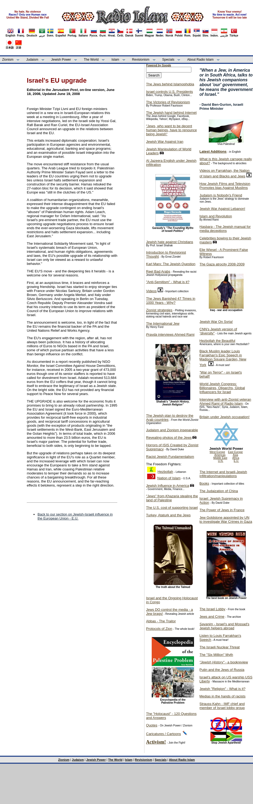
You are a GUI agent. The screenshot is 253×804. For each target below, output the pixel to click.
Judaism (32, 59)
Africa (235, 457)
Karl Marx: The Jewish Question (170, 264)
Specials (168, 59)
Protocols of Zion (159, 629)
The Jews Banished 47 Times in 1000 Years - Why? (170, 301)
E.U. (236, 460)
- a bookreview (223, 662)
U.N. (220, 460)
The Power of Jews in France (221, 510)
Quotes (151, 725)
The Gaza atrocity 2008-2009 (221, 264)
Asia (235, 455)
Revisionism (141, 59)
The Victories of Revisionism (168, 102)
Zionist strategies (159, 310)
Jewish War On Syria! (216, 322)
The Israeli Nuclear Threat (219, 647)
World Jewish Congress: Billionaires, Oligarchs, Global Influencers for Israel (222, 388)
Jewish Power (61, 59)
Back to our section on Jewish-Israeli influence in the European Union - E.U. (75, 516)
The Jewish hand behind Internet (171, 113)
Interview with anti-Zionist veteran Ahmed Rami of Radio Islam (225, 401)
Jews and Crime (211, 617)
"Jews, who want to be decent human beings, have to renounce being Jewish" (171, 130)
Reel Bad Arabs (158, 271)
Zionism (7, 59)
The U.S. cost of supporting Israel (172, 508)
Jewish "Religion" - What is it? (222, 689)
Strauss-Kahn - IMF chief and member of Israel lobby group (222, 706)
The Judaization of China (218, 491)
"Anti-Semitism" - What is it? (167, 282)
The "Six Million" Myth (216, 655)
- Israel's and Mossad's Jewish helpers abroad (224, 626)
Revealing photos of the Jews (169, 438)
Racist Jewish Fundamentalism (170, 457)
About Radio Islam (200, 59)
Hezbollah (165, 472)
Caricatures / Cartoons (163, 734)
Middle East (220, 457)
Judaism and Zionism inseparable (172, 430)
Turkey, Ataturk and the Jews (168, 515)
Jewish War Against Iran (164, 142)
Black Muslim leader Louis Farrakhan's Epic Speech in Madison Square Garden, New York (222, 358)
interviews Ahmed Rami (170, 334)
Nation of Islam (169, 478)
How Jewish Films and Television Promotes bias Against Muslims (224, 186)
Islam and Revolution (215, 216)
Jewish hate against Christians (169, 242)
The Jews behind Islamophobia (170, 84)
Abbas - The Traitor (161, 621)
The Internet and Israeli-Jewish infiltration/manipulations (223, 474)
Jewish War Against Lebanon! (222, 209)
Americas (220, 455)
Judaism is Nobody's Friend (220, 195)
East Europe (235, 452)
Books (204, 483)
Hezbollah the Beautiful (217, 341)
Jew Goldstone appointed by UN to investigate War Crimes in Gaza (225, 520)
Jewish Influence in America (167, 486)
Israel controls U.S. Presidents (169, 92)
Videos (151, 291)
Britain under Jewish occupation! (224, 417)
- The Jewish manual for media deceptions (225, 229)
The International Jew (162, 323)
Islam (115, 59)
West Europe (217, 452)
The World (91, 59)
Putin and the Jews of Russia (221, 670)
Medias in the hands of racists (222, 696)
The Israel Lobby (212, 609)
